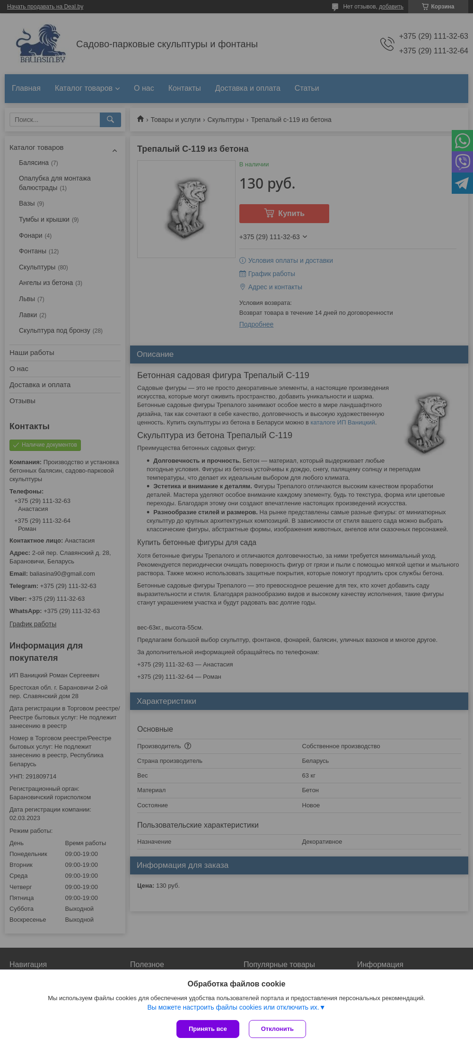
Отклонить (277, 1028)
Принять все (208, 1028)
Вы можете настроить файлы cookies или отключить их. (233, 1007)
